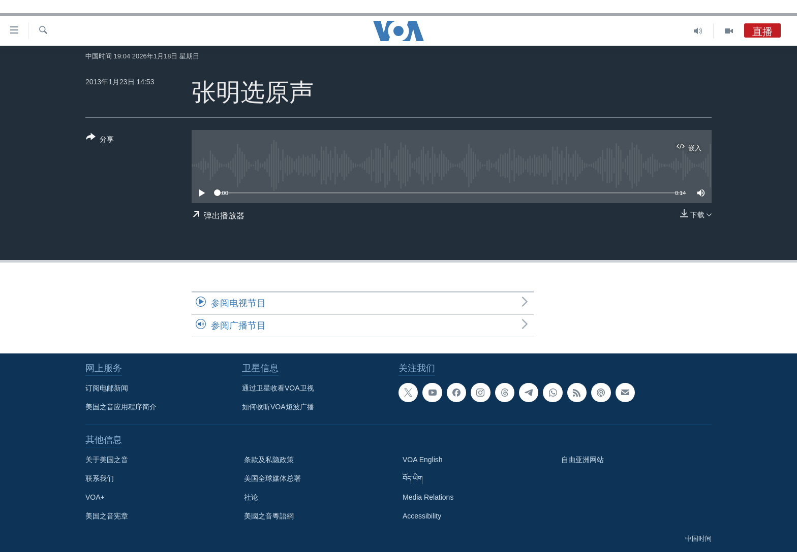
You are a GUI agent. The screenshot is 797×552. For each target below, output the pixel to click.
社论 (251, 497)
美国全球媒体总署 (272, 478)
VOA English (423, 460)
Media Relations (428, 497)
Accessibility (422, 516)
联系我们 (99, 478)
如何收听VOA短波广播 (278, 407)
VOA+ (95, 497)
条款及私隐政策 (269, 460)
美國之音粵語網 (269, 516)
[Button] (100, 140)
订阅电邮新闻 (106, 388)
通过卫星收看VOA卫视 (278, 388)
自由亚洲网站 (582, 460)
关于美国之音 (106, 460)
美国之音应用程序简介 (121, 407)
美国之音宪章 (106, 516)
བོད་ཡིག (413, 478)
